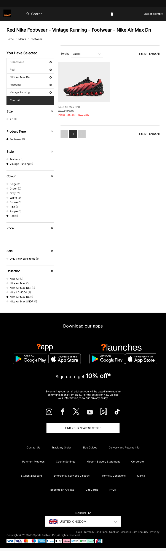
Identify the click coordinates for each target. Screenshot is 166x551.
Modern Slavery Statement (103, 461)
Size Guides (90, 447)
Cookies (114, 531)
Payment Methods (33, 461)
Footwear (31, 84)
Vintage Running (31, 92)
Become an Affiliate (62, 489)
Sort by (65, 53)
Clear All (15, 100)
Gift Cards (92, 489)
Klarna (141, 475)
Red (31, 69)
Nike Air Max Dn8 (69, 107)
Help (79, 531)
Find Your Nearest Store (83, 428)
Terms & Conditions (114, 475)
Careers (126, 531)
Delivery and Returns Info (124, 447)
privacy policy (99, 398)
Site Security (140, 531)
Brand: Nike (31, 62)
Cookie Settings (65, 461)
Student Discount (31, 475)
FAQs (112, 489)
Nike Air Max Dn (31, 77)
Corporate (137, 461)
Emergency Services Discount (71, 475)
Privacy (155, 531)
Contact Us (33, 447)
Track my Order (61, 447)
